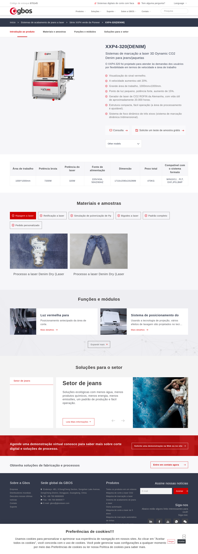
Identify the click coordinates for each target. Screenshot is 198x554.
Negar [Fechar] (171, 541)
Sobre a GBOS (121, 13)
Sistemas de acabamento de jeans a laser (42, 22)
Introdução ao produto (22, 31)
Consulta (120, 130)
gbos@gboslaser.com (59, 509)
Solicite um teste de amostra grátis (161, 130)
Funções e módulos (85, 31)
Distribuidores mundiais (20, 498)
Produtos (57, 13)
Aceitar (181, 541)
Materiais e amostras (54, 31)
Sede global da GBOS (57, 488)
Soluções (77, 13)
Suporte (97, 13)
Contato (144, 13)
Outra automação (114, 512)
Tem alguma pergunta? (153, 3)
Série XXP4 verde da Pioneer (84, 22)
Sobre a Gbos (20, 488)
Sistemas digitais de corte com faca (115, 3)
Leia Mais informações (79, 427)
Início (12, 22)
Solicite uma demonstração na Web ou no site (157, 451)
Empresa (14, 495)
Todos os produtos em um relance (121, 495)
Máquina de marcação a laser (119, 502)
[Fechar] (184, 536)
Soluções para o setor (116, 31)
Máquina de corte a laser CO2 (119, 498)
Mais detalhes (50, 330)
